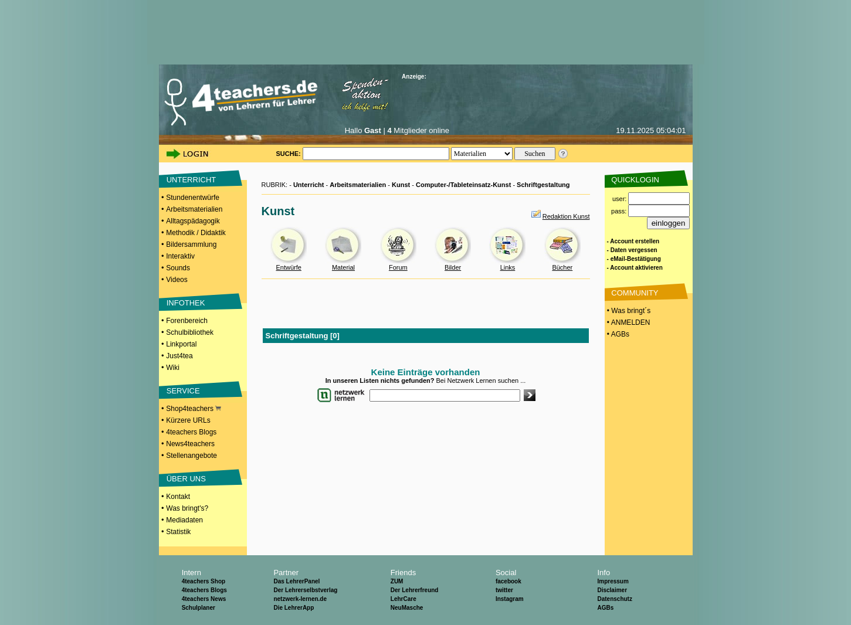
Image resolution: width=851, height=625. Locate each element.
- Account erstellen (633, 241)
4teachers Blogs (191, 432)
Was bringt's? (187, 508)
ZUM (397, 581)
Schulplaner (198, 607)
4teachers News (204, 599)
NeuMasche (407, 607)
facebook (508, 581)
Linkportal (181, 344)
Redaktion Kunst (566, 216)
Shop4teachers (193, 409)
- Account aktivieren (635, 267)
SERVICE (183, 390)
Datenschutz (614, 599)
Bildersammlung (191, 244)
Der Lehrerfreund (415, 590)
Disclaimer (612, 590)
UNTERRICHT (191, 179)
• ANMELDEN (627, 322)
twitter (504, 590)
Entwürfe (288, 267)
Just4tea (179, 356)
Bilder (453, 267)
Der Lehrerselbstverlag (305, 590)
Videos (176, 280)
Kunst (401, 184)
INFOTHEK (186, 302)
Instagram (510, 599)
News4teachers (190, 444)
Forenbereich (187, 321)
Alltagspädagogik (192, 221)
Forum (398, 267)
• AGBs (617, 334)
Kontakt (178, 496)
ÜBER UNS (186, 478)
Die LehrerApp (293, 607)
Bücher (562, 267)
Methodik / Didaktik (195, 233)
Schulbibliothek (189, 332)
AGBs (605, 607)
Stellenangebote (191, 455)
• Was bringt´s (628, 311)
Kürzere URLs (188, 420)
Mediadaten (184, 520)
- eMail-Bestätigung (634, 259)
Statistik (178, 532)
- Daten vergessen (632, 250)
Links (508, 267)
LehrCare (403, 599)
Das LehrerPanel (296, 581)
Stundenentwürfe (192, 197)
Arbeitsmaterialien (194, 209)
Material (343, 267)
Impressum (612, 581)
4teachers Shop (203, 581)
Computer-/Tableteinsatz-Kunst (463, 184)
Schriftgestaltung (543, 184)
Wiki (172, 368)
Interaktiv (180, 256)
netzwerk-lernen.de (300, 599)
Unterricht (308, 184)
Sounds (178, 268)
